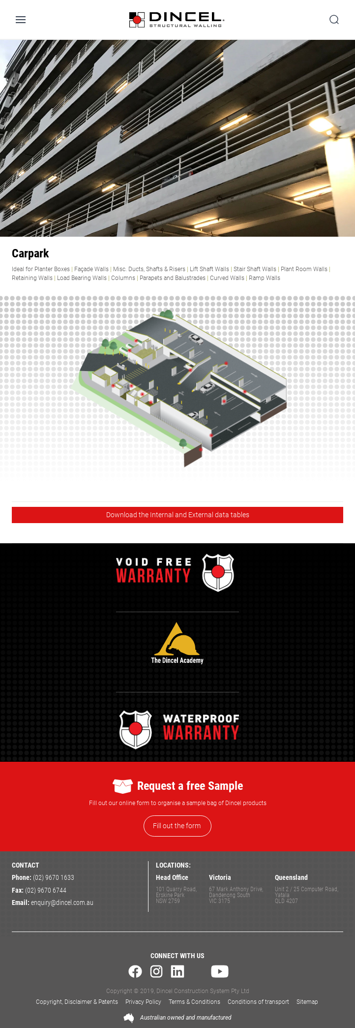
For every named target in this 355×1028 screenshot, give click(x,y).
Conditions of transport (258, 1001)
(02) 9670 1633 (53, 877)
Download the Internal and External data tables (177, 515)
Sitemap (307, 1001)
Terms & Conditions (194, 1001)
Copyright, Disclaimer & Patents (77, 1001)
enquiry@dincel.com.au (62, 903)
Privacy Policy (143, 1001)
